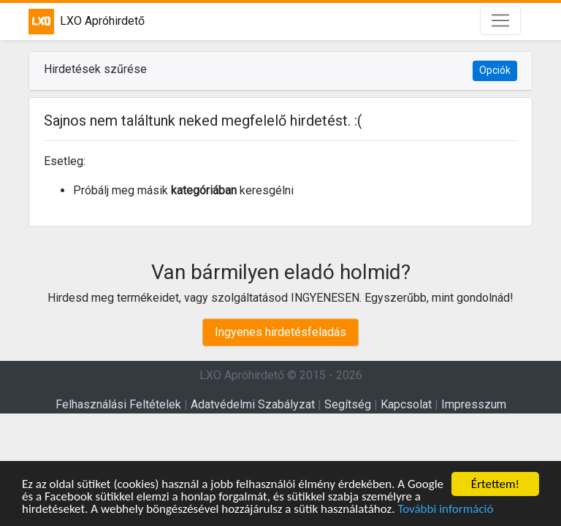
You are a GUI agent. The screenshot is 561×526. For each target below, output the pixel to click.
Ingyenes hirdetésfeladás (280, 332)
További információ (445, 509)
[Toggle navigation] (500, 20)
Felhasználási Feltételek (118, 404)
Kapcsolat (406, 404)
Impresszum (473, 404)
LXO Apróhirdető (86, 21)
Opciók (495, 70)
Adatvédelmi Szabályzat (253, 404)
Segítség (347, 404)
